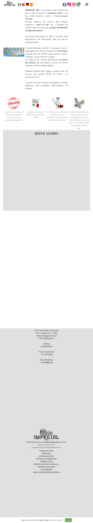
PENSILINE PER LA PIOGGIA (46, 464)
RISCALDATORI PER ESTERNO (46, 472)
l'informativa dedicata (55, 520)
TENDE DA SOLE (46, 451)
